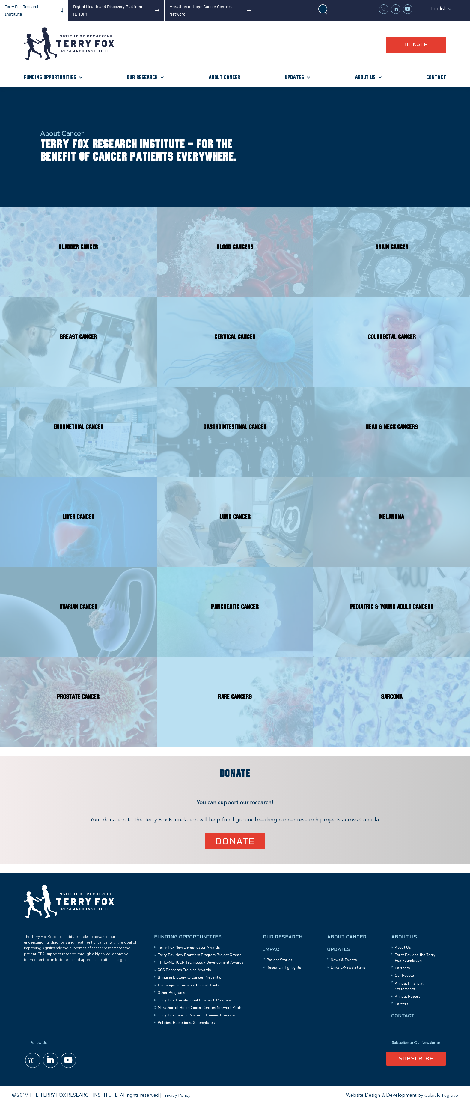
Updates (294, 77)
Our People (404, 976)
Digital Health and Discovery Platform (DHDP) (107, 10)
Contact (436, 77)
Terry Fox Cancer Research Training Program (196, 1016)
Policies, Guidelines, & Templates (186, 1023)
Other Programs (171, 993)
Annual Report (407, 997)
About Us (365, 77)
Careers (401, 1004)
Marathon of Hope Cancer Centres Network (200, 10)
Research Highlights (283, 968)
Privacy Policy (176, 1096)
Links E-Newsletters (348, 968)
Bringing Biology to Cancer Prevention (190, 978)
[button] (441, 8)
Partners (402, 968)
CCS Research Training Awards (184, 970)
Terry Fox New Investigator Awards (189, 948)
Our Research (142, 77)
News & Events (344, 960)
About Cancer (224, 77)
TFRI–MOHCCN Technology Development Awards (200, 963)
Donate (416, 44)
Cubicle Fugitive (441, 1096)
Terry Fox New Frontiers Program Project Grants (199, 955)
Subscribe (416, 1059)
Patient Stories (279, 960)
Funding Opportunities (50, 77)
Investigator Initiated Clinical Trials (188, 985)
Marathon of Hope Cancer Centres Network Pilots (200, 1008)
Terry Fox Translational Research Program (194, 1000)
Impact (273, 949)
